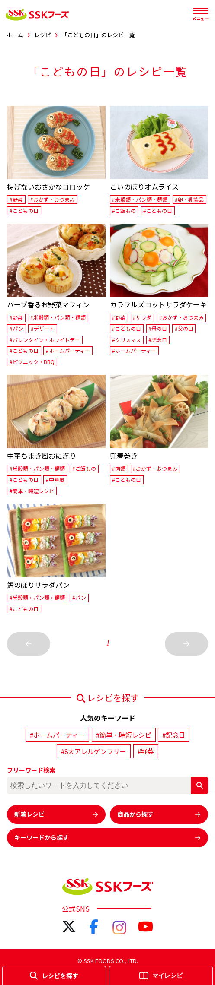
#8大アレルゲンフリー (93, 751)
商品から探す (159, 814)
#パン (16, 328)
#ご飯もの (124, 210)
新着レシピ (56, 814)
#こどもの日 (24, 210)
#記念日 (157, 339)
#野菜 (16, 199)
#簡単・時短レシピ (32, 490)
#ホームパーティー (68, 350)
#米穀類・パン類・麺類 (139, 199)
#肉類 (118, 468)
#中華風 (55, 479)
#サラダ (142, 317)
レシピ (42, 35)
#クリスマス (126, 339)
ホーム (14, 35)
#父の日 (184, 328)
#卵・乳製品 (189, 199)
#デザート (43, 328)
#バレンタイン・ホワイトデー (45, 339)
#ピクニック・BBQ (32, 361)
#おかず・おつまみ (52, 199)
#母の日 (157, 328)
